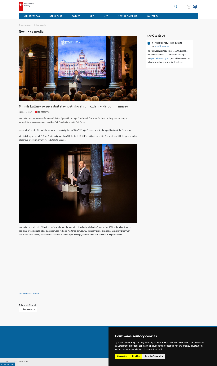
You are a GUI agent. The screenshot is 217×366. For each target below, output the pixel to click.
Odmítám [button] (136, 356)
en (189, 7)
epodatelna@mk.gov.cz (160, 58)
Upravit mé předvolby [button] (153, 356)
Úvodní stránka (25, 25)
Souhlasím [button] (122, 356)
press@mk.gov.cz (162, 46)
